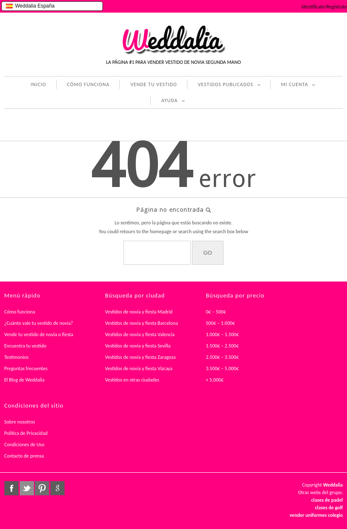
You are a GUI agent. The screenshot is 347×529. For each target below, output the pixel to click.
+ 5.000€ (214, 380)
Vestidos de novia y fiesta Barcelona (141, 323)
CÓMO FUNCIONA (88, 84)
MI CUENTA (293, 85)
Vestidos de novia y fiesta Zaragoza (140, 357)
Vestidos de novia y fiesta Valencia (140, 334)
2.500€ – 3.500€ (222, 357)
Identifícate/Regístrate (324, 7)
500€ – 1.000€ (220, 323)
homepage (160, 231)
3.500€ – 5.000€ (222, 368)
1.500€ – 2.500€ (222, 346)
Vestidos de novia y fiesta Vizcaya (139, 368)
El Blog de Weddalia (24, 380)
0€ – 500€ (216, 312)
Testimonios (16, 357)
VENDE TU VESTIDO (153, 84)
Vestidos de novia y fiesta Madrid (139, 312)
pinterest (42, 488)
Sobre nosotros (19, 422)
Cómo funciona (19, 312)
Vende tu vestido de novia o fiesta (38, 334)
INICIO (38, 84)
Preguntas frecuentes (25, 368)
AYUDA (167, 101)
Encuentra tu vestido (25, 346)
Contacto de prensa (24, 456)
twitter (27, 488)
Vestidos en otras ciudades (132, 380)
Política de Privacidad (25, 433)
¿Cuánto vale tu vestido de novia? (38, 323)
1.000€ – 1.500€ (222, 334)
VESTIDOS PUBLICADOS (224, 85)
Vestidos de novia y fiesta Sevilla (138, 346)
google (57, 488)
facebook (11, 488)
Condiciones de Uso (24, 444)
